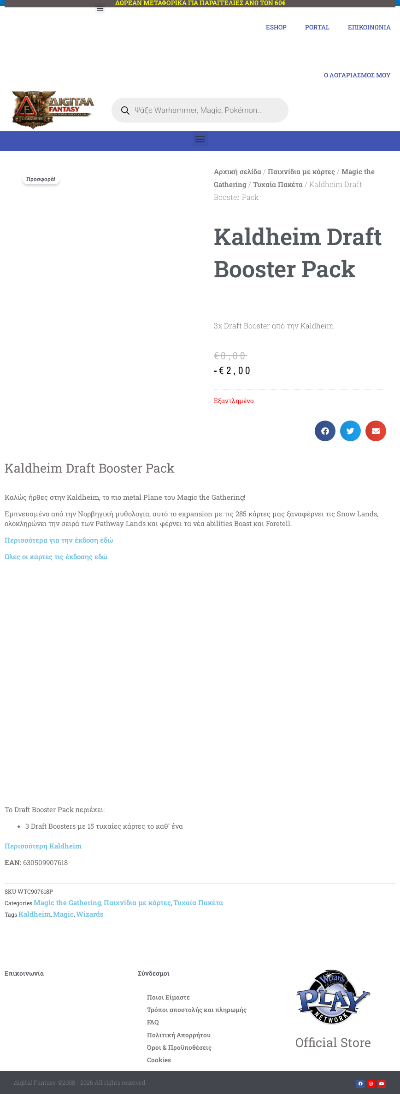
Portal (317, 27)
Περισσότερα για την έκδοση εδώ (59, 539)
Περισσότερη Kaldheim (43, 846)
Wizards (90, 914)
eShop (275, 27)
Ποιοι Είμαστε (168, 998)
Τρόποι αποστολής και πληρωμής (197, 1010)
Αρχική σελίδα (237, 171)
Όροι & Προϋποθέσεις (179, 1047)
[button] (100, 8)
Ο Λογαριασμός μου (357, 75)
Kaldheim (34, 914)
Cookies (159, 1060)
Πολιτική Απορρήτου (179, 1035)
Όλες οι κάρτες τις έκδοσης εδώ (56, 556)
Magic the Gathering (67, 902)
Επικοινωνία (369, 27)
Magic (63, 914)
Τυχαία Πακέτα (278, 184)
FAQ (153, 1022)
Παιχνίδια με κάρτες (301, 171)
